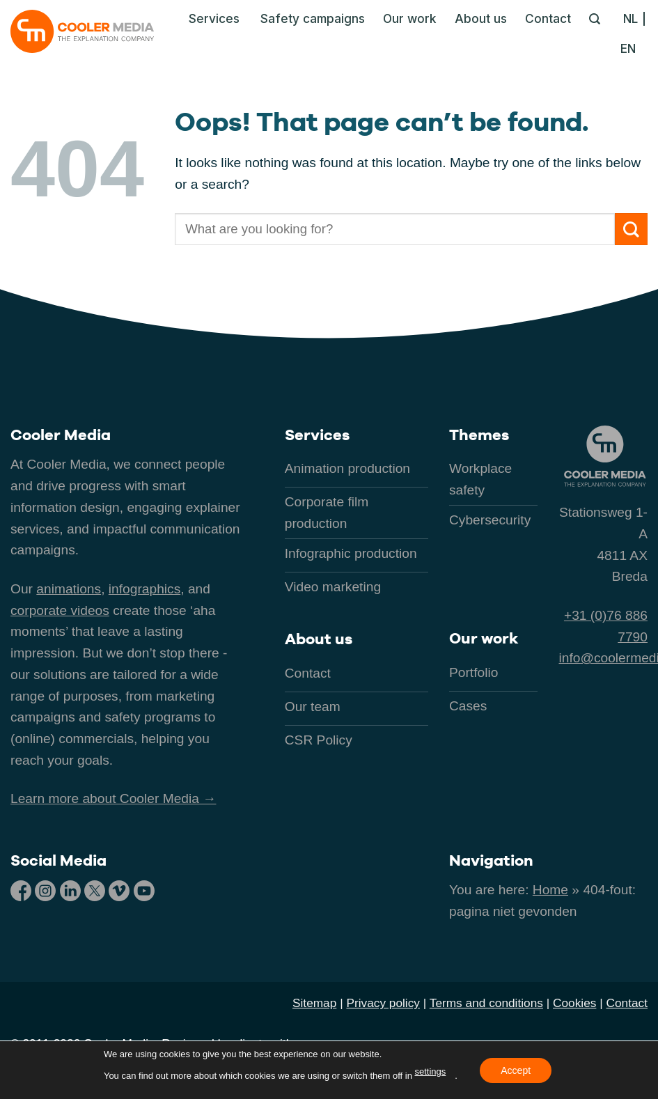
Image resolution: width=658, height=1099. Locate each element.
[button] (210, 18)
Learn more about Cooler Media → (113, 798)
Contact (548, 18)
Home (550, 889)
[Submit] (631, 229)
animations (68, 589)
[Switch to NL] (634, 19)
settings (430, 1071)
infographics (144, 589)
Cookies (574, 1003)
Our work (410, 18)
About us (481, 18)
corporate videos (59, 610)
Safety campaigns (312, 18)
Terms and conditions (486, 1003)
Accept (516, 1069)
